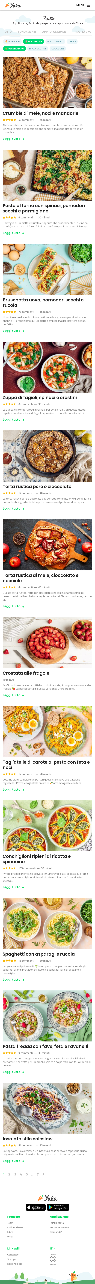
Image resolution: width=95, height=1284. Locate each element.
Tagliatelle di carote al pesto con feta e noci (46, 765)
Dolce (72, 41)
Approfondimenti (55, 31)
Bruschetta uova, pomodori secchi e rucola (43, 302)
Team (10, 1222)
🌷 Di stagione (33, 41)
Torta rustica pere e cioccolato (37, 486)
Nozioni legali (15, 1263)
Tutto (7, 31)
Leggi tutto (13, 139)
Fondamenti (27, 31)
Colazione (57, 48)
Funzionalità (57, 1222)
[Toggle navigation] (83, 5)
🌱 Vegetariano (14, 48)
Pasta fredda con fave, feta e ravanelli (45, 1046)
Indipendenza (15, 1227)
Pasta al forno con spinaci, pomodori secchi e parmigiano (44, 208)
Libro (10, 1232)
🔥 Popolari (12, 41)
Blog (10, 1236)
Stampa (11, 1259)
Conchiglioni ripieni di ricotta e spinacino (37, 859)
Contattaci (13, 1254)
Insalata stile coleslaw (28, 1139)
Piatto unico (55, 41)
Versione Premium (60, 1227)
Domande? (56, 1232)
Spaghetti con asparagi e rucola (39, 954)
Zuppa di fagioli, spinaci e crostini (40, 398)
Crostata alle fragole (26, 673)
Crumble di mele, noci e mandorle (40, 113)
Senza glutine (37, 48)
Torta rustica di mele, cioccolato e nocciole (41, 578)
